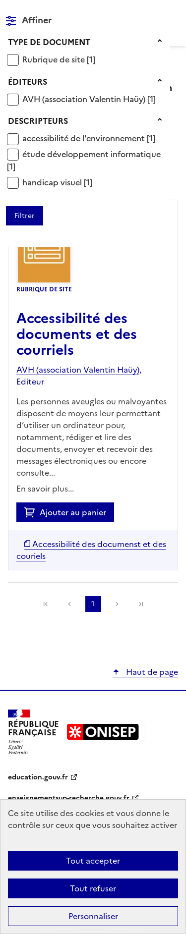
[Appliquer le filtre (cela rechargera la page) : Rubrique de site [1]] (58, 59)
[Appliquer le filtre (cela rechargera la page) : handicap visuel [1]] (57, 182)
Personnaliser (93, 916)
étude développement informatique (91, 154)
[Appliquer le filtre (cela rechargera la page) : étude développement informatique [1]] (84, 160)
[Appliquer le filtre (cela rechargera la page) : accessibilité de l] (88, 138)
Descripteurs (38, 121)
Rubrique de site (54, 59)
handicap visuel (53, 182)
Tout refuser (93, 888)
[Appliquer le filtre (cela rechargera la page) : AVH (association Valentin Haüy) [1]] (89, 99)
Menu (172, 12)
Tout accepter (93, 861)
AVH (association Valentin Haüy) (84, 99)
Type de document (49, 42)
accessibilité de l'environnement (84, 138)
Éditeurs (27, 82)
